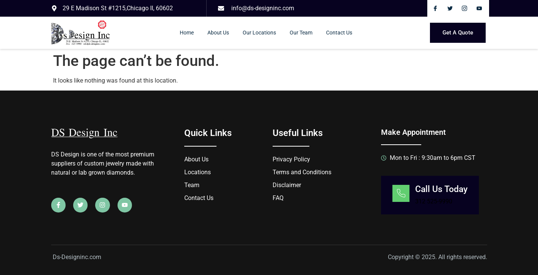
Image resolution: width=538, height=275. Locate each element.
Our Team (301, 33)
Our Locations (259, 33)
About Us (218, 33)
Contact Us (339, 33)
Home (187, 33)
